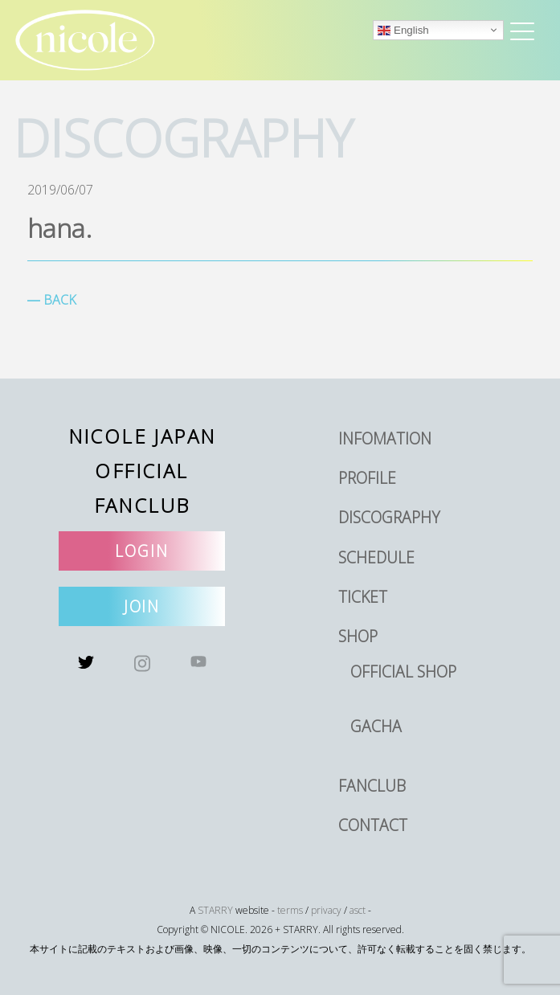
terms (290, 910)
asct (357, 910)
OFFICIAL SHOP (403, 671)
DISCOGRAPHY (389, 517)
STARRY (215, 910)
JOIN (142, 606)
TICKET (362, 597)
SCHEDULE (376, 557)
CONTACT (372, 825)
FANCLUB (372, 785)
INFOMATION (384, 438)
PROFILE (367, 478)
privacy (326, 910)
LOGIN (142, 551)
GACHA (376, 726)
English (403, 30)
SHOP (358, 636)
